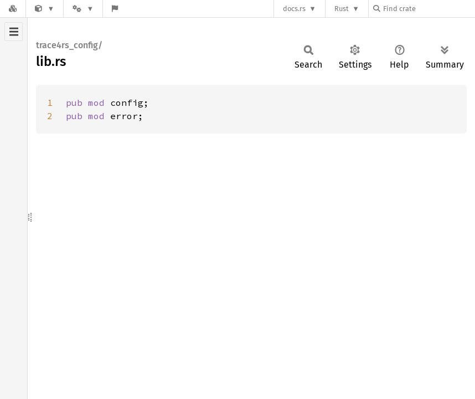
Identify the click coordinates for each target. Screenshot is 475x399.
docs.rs (294, 8)
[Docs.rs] (12, 8)
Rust (341, 8)
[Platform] (83, 8)
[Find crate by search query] (428, 8)
